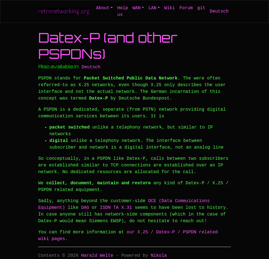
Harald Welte (97, 256)
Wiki (169, 8)
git (201, 8)
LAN (152, 8)
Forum (186, 8)
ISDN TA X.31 (116, 208)
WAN (137, 8)
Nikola (159, 256)
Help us (122, 11)
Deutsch (219, 11)
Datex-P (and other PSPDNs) (107, 45)
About (102, 8)
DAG (85, 208)
